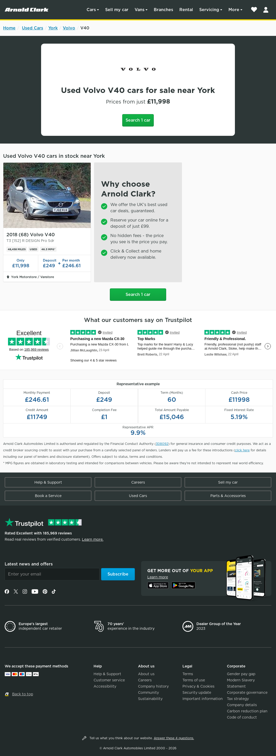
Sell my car (116, 9)
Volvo (69, 28)
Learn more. (92, 539)
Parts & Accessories (228, 496)
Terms (187, 674)
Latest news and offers (29, 564)
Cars (91, 9)
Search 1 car (138, 120)
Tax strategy (238, 699)
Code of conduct (242, 717)
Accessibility (105, 686)
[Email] (52, 574)
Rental (186, 9)
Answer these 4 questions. (174, 738)
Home (9, 28)
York (53, 28)
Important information (202, 699)
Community (148, 692)
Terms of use (193, 680)
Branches (163, 9)
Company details (242, 705)
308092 (162, 444)
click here (242, 450)
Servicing (209, 9)
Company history (153, 686)
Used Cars (32, 28)
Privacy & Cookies (198, 686)
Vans (139, 9)
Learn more (157, 577)
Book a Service (48, 496)
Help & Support (48, 482)
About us (146, 674)
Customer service (109, 680)
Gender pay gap (241, 674)
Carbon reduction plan (247, 711)
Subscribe (118, 574)
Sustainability (150, 699)
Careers (138, 482)
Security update (196, 692)
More (233, 9)
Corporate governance (247, 692)
